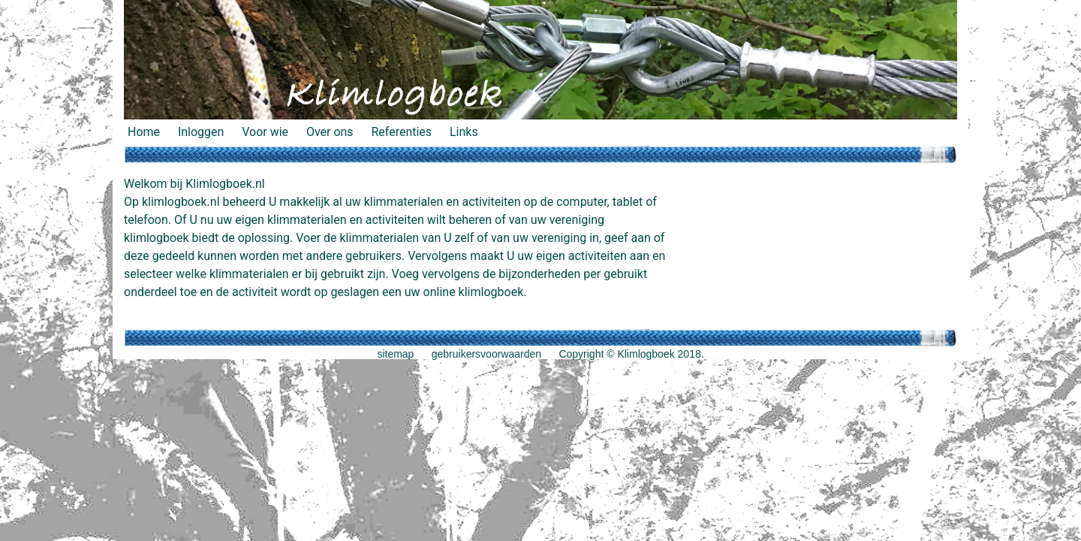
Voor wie (265, 132)
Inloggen (201, 132)
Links (464, 132)
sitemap (395, 354)
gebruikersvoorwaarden (486, 354)
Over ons (330, 132)
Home (144, 132)
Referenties (401, 132)
